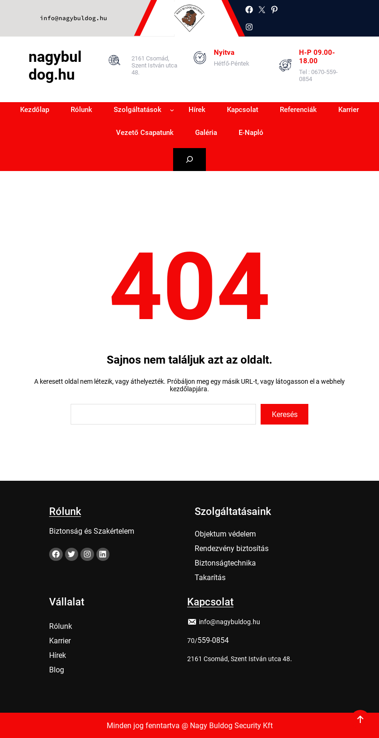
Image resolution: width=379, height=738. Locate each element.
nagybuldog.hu (55, 65)
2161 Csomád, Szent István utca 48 (238, 656)
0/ (194, 638)
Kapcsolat (210, 599)
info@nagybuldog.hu (73, 18)
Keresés (285, 414)
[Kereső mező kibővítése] (189, 159)
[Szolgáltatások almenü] (172, 110)
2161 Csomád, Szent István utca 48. (154, 65)
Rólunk (65, 509)
